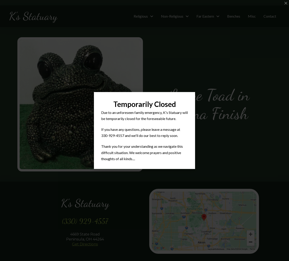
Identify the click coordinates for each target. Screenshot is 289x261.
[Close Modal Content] (286, 3)
